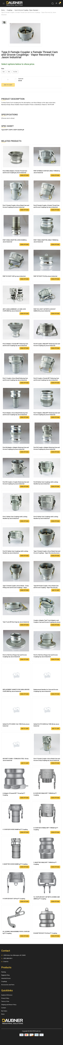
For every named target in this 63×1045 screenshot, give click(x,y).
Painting (3, 972)
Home (3, 10)
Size (2, 68)
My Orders (4, 1011)
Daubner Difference (6, 995)
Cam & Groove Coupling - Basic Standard (26, 10)
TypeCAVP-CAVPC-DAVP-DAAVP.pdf (12, 130)
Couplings (9, 10)
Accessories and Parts (7, 984)
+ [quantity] (15, 79)
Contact (3, 1008)
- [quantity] (15, 80)
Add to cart (8, 85)
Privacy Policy (5, 998)
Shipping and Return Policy (8, 1004)
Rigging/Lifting (5, 975)
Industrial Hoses (6, 978)
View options (24, 175)
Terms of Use (5, 1001)
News (3, 1014)
